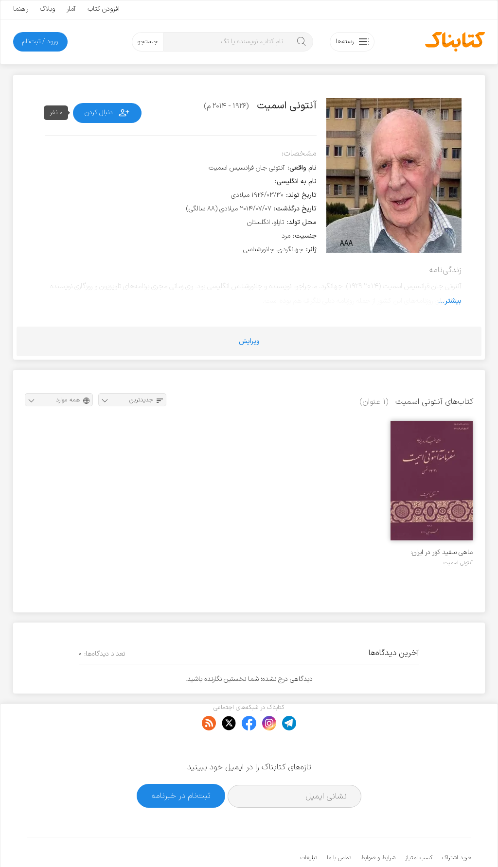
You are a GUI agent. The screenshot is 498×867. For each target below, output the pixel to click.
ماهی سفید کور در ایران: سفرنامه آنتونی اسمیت (441, 552)
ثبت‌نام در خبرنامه (181, 766)
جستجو (147, 41)
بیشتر (453, 300)
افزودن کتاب (104, 9)
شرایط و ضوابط (378, 828)
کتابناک (419, 843)
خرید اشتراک (456, 828)
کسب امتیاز (418, 828)
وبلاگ (47, 9)
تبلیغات (309, 828)
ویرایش (249, 341)
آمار (71, 9)
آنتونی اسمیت (458, 563)
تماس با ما (339, 828)
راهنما (20, 9)
